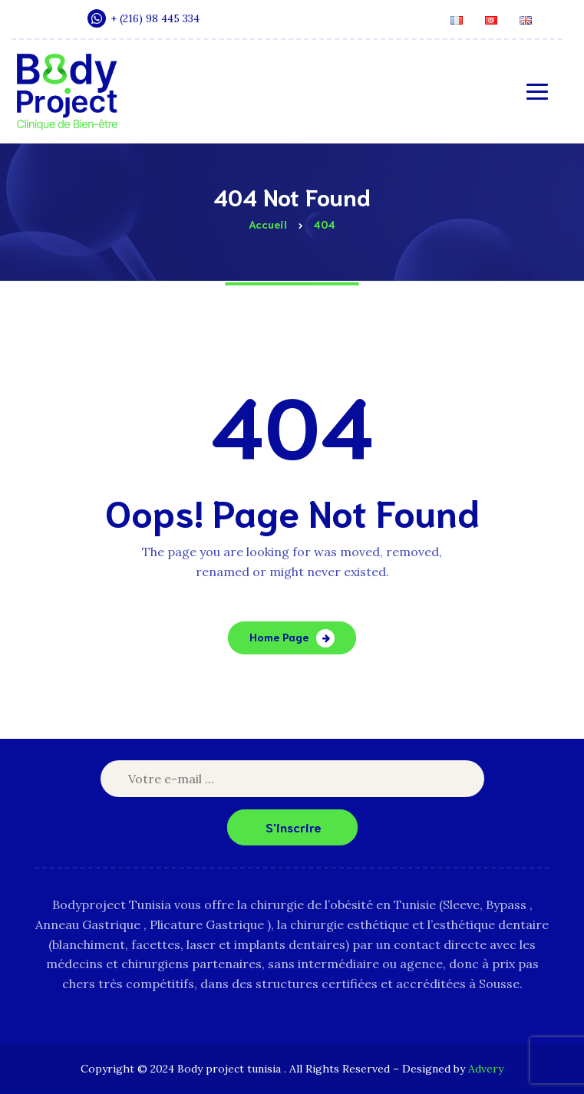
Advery (485, 1069)
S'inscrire (294, 827)
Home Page (278, 637)
